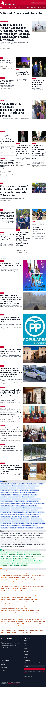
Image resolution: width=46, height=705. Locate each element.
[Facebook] (1, 647)
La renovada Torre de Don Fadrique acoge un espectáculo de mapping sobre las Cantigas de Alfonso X (23, 150)
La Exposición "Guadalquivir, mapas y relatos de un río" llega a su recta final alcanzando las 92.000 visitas (11, 468)
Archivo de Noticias (27, 655)
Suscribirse (34, 669)
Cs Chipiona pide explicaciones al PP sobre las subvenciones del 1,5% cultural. (11, 351)
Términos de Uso (4, 668)
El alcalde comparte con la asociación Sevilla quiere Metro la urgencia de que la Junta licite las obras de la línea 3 (7, 163)
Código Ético (3, 664)
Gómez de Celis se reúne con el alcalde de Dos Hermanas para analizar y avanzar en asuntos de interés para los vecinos (10, 412)
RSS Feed (25, 657)
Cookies (35, 682)
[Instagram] (5, 647)
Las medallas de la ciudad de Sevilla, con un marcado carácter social (38, 83)
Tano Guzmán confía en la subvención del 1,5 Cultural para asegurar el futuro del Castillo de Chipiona (7, 238)
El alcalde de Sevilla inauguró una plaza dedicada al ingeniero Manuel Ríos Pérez (38, 227)
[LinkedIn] (7, 647)
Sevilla (9, 7)
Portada (25, 640)
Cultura (39, 7)
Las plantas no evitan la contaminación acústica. (8, 448)
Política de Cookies (4, 667)
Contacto (43, 682)
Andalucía (14, 7)
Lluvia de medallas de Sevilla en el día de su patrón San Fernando (23, 74)
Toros (28, 7)
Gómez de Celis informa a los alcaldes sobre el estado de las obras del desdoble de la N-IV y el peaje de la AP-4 (11, 431)
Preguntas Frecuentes (28, 676)
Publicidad (26, 674)
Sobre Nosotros (4, 662)
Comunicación (33, 7)
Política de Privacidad (5, 665)
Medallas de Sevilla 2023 (6, 60)
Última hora (5, 7)
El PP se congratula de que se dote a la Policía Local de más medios (10, 319)
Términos (39, 682)
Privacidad (31, 682)
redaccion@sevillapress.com (13, 683)
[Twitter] (3, 647)
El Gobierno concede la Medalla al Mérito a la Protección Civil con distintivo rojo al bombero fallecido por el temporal (10, 393)
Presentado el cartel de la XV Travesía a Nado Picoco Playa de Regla (10, 265)
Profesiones (26, 654)
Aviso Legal (3, 670)
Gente (19, 7)
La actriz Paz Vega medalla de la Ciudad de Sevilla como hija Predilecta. (7, 81)
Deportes (23, 7)
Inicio (1, 9)
